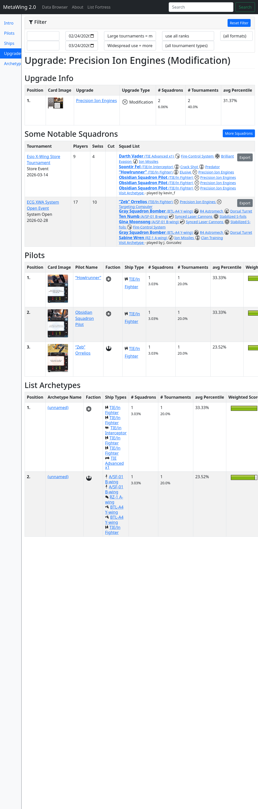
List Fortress (99, 7)
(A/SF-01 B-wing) (155, 216)
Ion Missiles (148, 161)
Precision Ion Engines (96, 100)
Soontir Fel (130, 166)
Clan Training (212, 237)
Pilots (9, 33)
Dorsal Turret (241, 211)
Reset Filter (239, 23)
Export (244, 157)
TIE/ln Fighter (112, 410)
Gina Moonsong (135, 221)
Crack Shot (189, 166)
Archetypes (12, 63)
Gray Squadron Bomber (143, 211)
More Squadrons (239, 133)
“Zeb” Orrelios (133, 201)
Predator (212, 166)
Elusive (186, 172)
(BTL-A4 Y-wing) (180, 211)
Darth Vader (132, 156)
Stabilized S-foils (232, 216)
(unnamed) (58, 407)
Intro (8, 23)
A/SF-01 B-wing (114, 479)
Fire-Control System (197, 156)
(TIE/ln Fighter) (160, 172)
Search (245, 7)
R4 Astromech (212, 211)
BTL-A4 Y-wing (114, 509)
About (77, 7)
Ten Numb (130, 216)
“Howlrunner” (133, 172)
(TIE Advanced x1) (159, 156)
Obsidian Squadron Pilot (144, 177)
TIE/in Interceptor (116, 430)
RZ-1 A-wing (114, 499)
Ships (9, 43)
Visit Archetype (132, 192)
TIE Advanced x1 (114, 462)
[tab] (140, 23)
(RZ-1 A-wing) (156, 237)
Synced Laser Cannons (194, 216)
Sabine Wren (132, 237)
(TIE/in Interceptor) (158, 166)
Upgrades (12, 55)
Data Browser (56, 7)
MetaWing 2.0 (19, 7)
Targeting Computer (136, 206)
